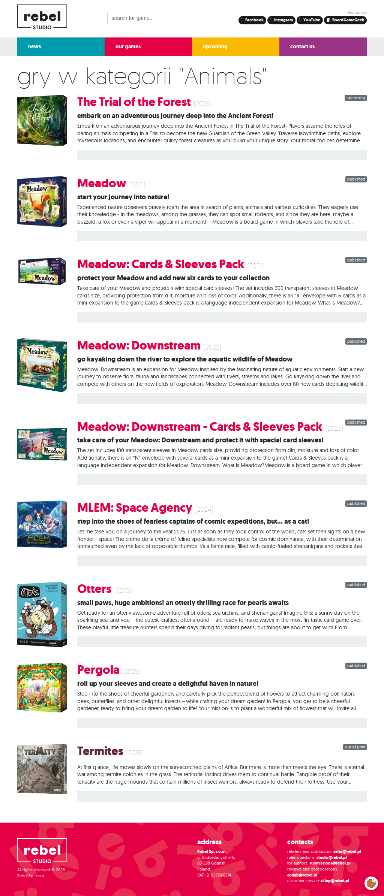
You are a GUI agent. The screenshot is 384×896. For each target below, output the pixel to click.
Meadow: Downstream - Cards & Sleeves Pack (199, 427)
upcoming (215, 46)
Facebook (254, 20)
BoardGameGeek (345, 20)
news (34, 46)
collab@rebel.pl (302, 875)
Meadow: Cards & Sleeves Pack (160, 264)
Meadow (101, 183)
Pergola (98, 670)
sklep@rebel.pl (335, 881)
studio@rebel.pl (331, 857)
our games (128, 46)
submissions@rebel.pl (330, 863)
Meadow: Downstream (139, 345)
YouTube (311, 20)
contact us (302, 46)
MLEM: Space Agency (134, 508)
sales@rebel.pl (347, 851)
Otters (94, 589)
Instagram (283, 20)
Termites (100, 751)
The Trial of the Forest (134, 102)
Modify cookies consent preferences (371, 883)
